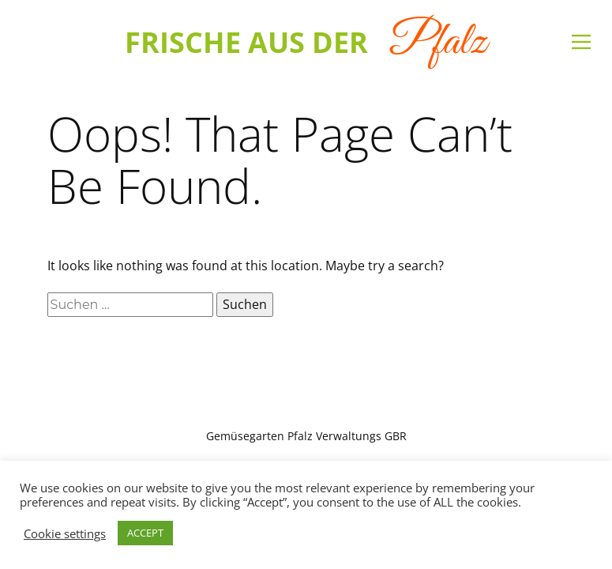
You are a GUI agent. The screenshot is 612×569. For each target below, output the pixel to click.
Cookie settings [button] (65, 533)
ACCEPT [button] (145, 533)
